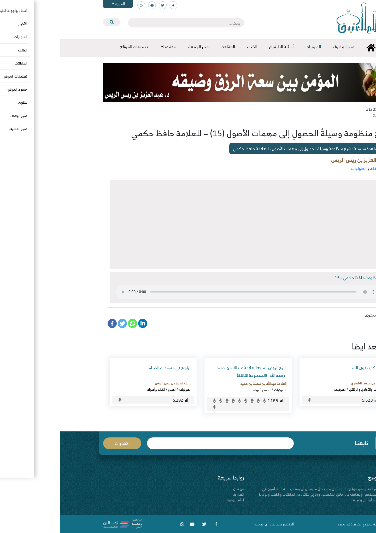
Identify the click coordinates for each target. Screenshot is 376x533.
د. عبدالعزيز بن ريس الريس (300, 160)
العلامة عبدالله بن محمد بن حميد (203, 383)
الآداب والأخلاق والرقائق (305, 389)
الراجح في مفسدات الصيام (110, 367)
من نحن (178, 488)
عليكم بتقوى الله (306, 367)
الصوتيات (299, 168)
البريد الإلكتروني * (160, 443)
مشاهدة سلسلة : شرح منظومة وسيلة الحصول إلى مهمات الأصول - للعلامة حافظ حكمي (249, 148)
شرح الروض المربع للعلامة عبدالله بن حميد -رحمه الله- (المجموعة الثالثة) (191, 371)
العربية (59, 4)
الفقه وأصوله (202, 390)
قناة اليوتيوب (174, 499)
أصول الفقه (319, 168)
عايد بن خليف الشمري (306, 383)
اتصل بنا (178, 494)
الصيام (112, 389)
